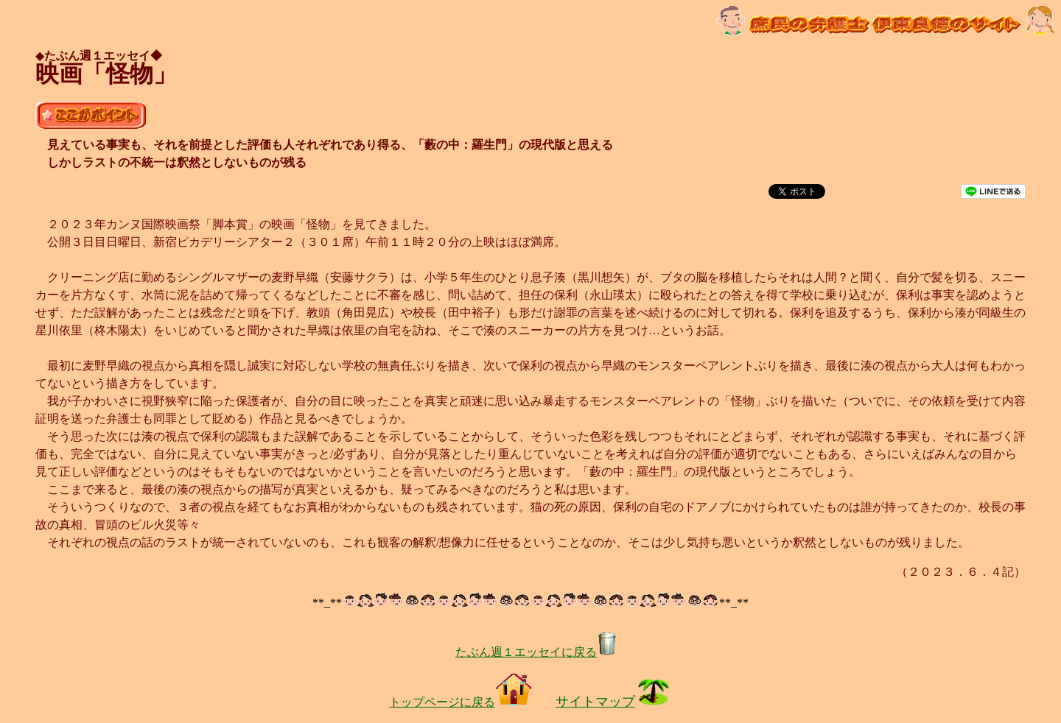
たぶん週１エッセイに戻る (536, 652)
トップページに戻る (460, 702)
